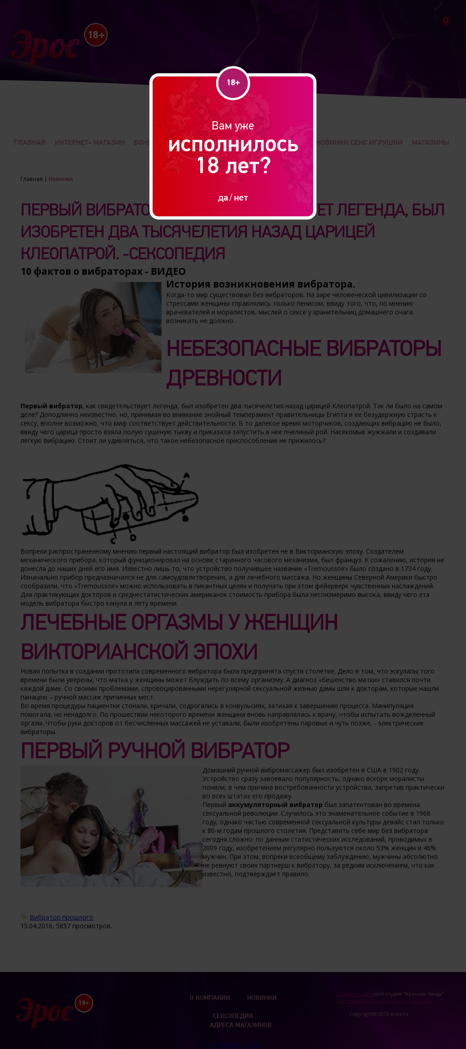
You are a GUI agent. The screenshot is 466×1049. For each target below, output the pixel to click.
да (223, 197)
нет (241, 197)
